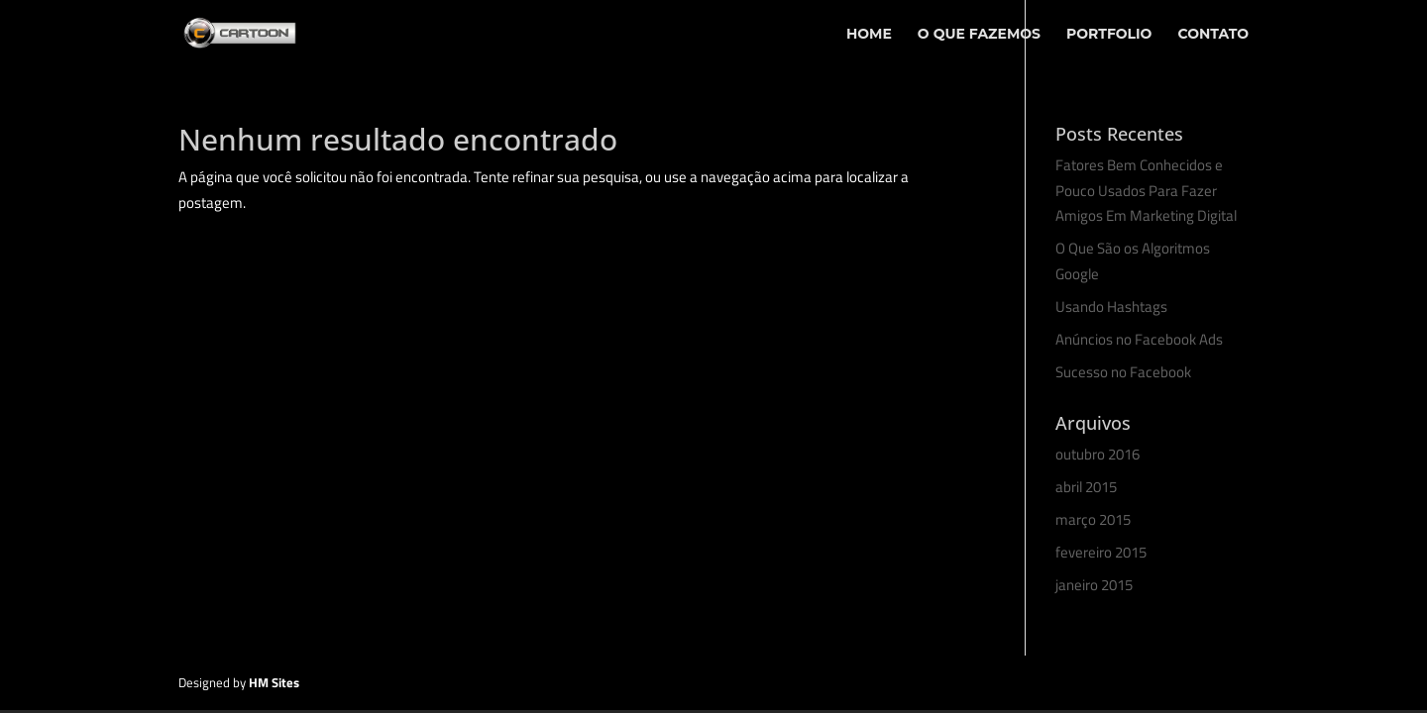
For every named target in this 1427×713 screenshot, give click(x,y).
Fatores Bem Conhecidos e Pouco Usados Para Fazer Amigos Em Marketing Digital (1146, 190)
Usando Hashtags (1111, 306)
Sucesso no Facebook (1123, 371)
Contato (1213, 35)
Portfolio (1109, 35)
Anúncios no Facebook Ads (1139, 339)
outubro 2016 (1097, 454)
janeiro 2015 (1094, 584)
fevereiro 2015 (1101, 552)
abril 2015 (1086, 486)
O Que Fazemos (979, 35)
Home (869, 35)
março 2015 (1093, 519)
